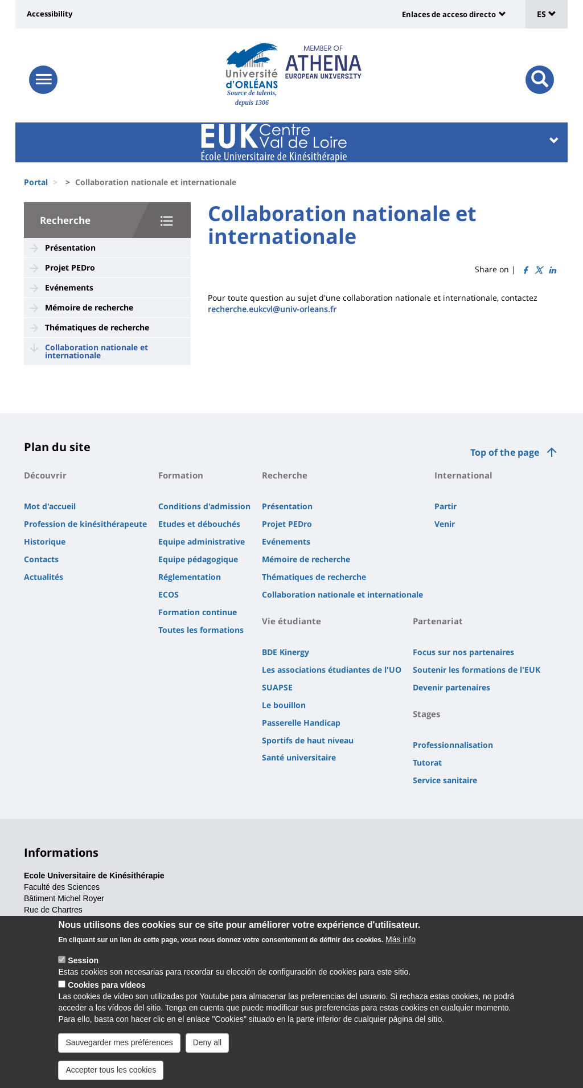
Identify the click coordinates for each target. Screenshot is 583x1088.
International (463, 475)
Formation (180, 475)
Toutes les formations (201, 629)
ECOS (168, 594)
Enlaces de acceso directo (449, 14)
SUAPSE (277, 687)
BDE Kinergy (285, 652)
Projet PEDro (70, 267)
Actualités (43, 576)
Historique (44, 541)
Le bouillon (284, 705)
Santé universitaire (299, 757)
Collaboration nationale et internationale (96, 351)
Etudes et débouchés (199, 523)
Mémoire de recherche (89, 307)
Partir (445, 506)
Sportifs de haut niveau (308, 740)
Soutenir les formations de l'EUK (476, 669)
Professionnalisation (453, 744)
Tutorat (427, 762)
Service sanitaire (445, 780)
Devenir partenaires (451, 687)
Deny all (207, 1049)
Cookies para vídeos (106, 991)
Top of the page (504, 452)
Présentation (70, 247)
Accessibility (49, 14)
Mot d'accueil (50, 506)
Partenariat (438, 621)
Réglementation (189, 576)
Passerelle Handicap (301, 722)
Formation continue (197, 612)
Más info (400, 946)
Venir (444, 523)
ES (546, 14)
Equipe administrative (201, 541)
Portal (36, 182)
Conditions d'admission (204, 506)
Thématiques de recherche (97, 327)
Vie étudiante (291, 621)
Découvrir (45, 475)
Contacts (41, 559)
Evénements (69, 287)
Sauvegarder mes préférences (119, 1049)
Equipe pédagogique (198, 559)
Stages (426, 713)
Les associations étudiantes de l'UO (331, 669)
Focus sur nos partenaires (463, 652)
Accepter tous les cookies (110, 1076)
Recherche (65, 220)
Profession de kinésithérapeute (85, 523)
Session (83, 967)
